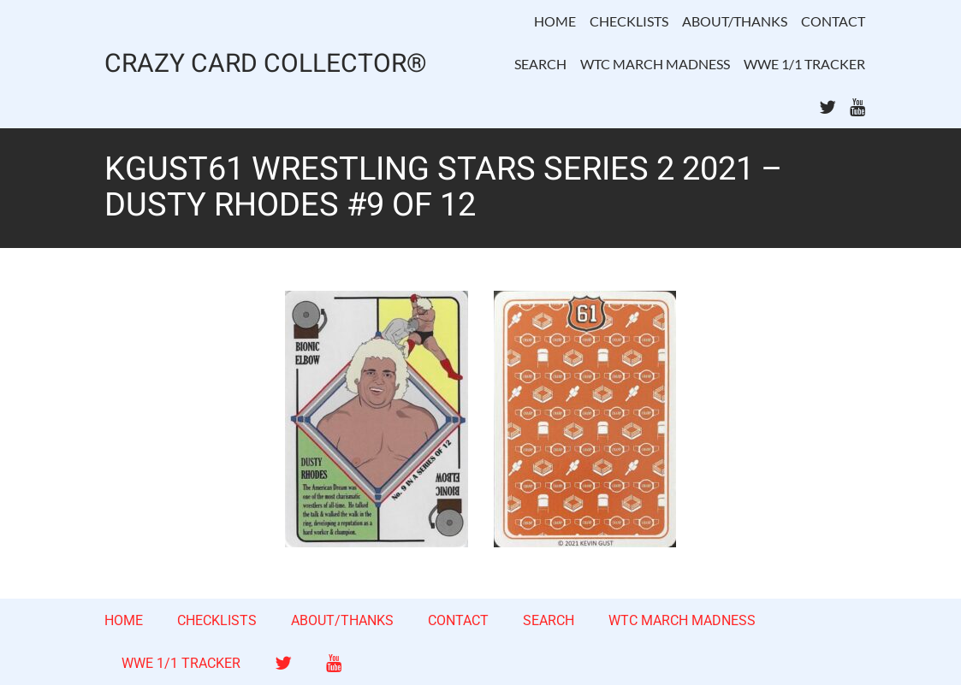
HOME (555, 21)
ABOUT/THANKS (734, 21)
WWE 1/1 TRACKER (804, 64)
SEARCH (540, 64)
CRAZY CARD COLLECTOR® (265, 64)
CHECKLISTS (629, 21)
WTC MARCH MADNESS (655, 64)
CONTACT (833, 21)
